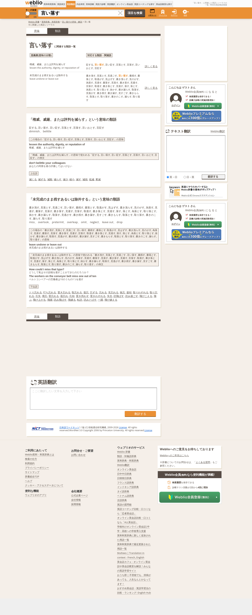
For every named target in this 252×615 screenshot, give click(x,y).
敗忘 (122, 292)
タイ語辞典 (123, 491)
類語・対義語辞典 (126, 456)
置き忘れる (64, 292)
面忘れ (64, 296)
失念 (109, 296)
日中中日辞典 (124, 473)
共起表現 (80, 4)
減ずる (42, 179)
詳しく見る (151, 66)
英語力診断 (100, 4)
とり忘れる (35, 292)
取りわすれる (140, 292)
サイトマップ (32, 472)
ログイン (174, 15)
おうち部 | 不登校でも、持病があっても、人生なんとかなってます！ (134, 579)
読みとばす (90, 299)
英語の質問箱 (124, 504)
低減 (91, 179)
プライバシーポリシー (37, 467)
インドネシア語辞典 (128, 487)
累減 (98, 179)
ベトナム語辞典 (125, 495)
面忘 (86, 292)
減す (78, 179)
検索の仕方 (31, 459)
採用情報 (76, 504)
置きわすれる (98, 296)
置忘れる (54, 296)
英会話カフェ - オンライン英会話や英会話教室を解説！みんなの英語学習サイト (134, 566)
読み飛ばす (60, 299)
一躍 (100, 299)
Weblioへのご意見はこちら (174, 455)
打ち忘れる (49, 292)
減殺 (49, 179)
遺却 (129, 292)
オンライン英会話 (125, 4)
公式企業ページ (79, 495)
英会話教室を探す (164, 4)
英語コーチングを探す (144, 4)
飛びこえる (145, 296)
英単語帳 (90, 4)
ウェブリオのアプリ (36, 495)
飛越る (72, 299)
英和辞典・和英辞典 (51, 21)
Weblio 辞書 (33, 21)
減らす (57, 179)
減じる (33, 179)
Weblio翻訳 (218, 131)
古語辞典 (122, 500)
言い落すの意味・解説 (72, 21)
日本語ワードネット (69, 427)
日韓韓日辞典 (124, 478)
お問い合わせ (78, 454)
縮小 (71, 179)
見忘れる (113, 292)
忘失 (38, 296)
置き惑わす (82, 296)
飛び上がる (39, 299)
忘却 (71, 296)
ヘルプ (28, 481)
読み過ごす (131, 296)
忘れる (103, 292)
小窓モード (152, 12)
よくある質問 (203, 462)
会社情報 (76, 499)
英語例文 (61, 4)
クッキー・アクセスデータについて (44, 485)
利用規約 (30, 463)
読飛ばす (118, 296)
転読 (79, 299)
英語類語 (71, 4)
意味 (37, 31)
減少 (65, 179)
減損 (85, 179)
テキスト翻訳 (181, 131)
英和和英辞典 (50, 4)
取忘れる (77, 292)
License (123, 427)
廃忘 (44, 296)
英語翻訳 (111, 4)
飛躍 (49, 299)
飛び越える (110, 299)
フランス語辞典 (125, 482)
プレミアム (163, 15)
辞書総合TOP (32, 476)
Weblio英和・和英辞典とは (39, 454)
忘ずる (94, 292)
